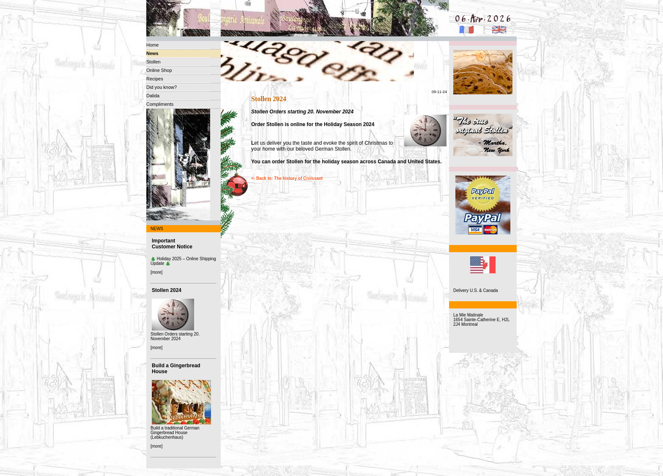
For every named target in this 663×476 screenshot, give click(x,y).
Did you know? (161, 87)
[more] (156, 272)
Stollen (153, 61)
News (152, 53)
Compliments (159, 104)
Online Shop (159, 70)
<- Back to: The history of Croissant (287, 178)
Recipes (154, 78)
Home (152, 44)
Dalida (152, 95)
